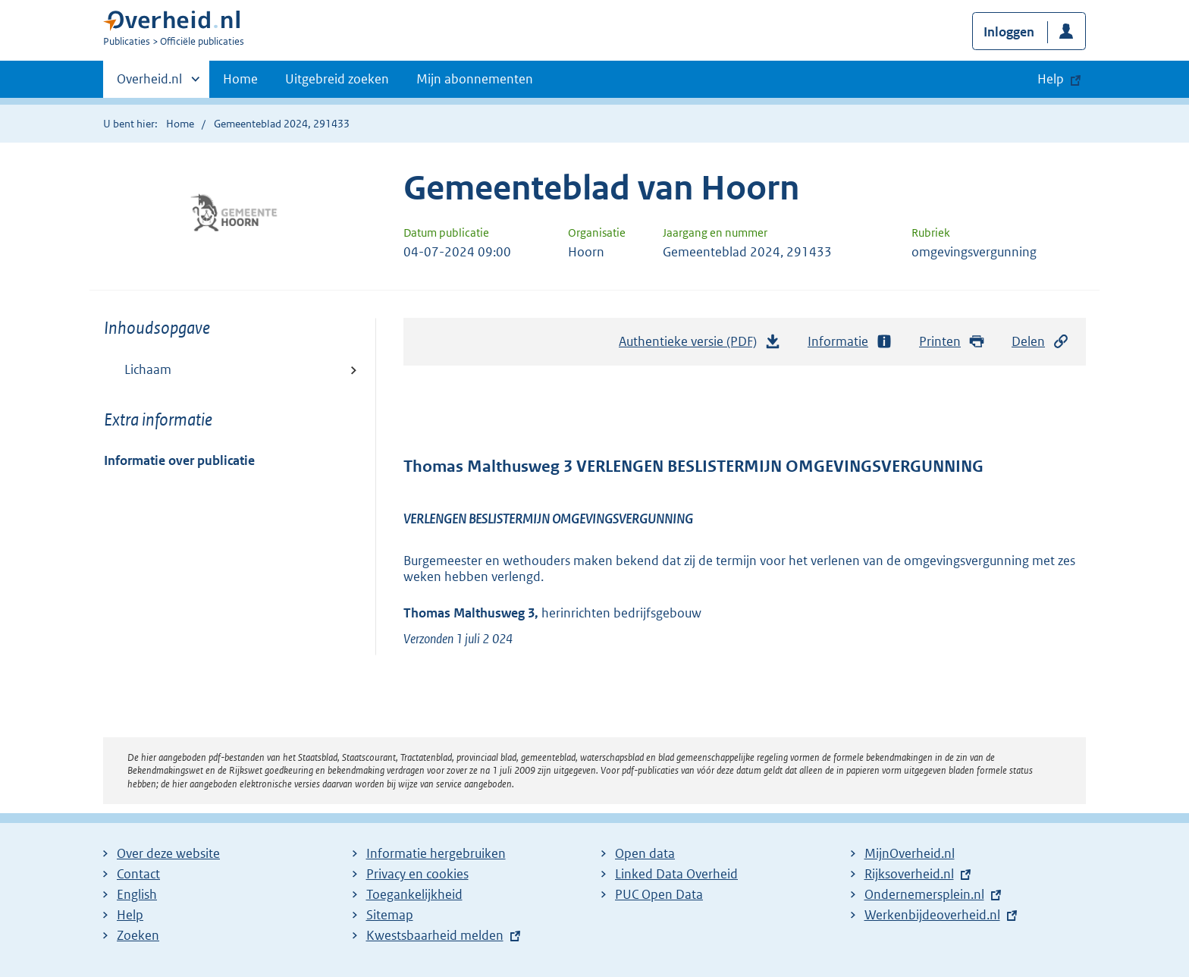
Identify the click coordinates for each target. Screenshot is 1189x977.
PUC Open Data (659, 894)
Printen (952, 341)
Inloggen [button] (1009, 32)
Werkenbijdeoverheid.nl (932, 914)
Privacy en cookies (417, 873)
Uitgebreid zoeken (337, 79)
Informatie (850, 341)
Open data (645, 853)
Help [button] (1050, 79)
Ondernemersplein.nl (924, 894)
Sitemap (389, 914)
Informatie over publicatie (179, 460)
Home (240, 79)
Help (130, 914)
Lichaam (147, 369)
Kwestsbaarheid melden (435, 935)
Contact (138, 873)
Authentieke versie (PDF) (700, 345)
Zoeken (138, 935)
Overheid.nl (149, 83)
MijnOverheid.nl (909, 853)
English (137, 894)
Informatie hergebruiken (436, 853)
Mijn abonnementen (474, 79)
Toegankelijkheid (414, 894)
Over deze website (168, 853)
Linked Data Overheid (676, 873)
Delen (1040, 341)
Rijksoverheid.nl (909, 873)
